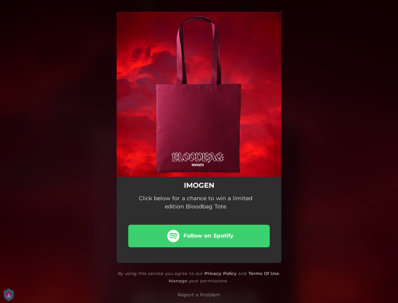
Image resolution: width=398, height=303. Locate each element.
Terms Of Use (263, 273)
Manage (178, 281)
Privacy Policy (220, 273)
